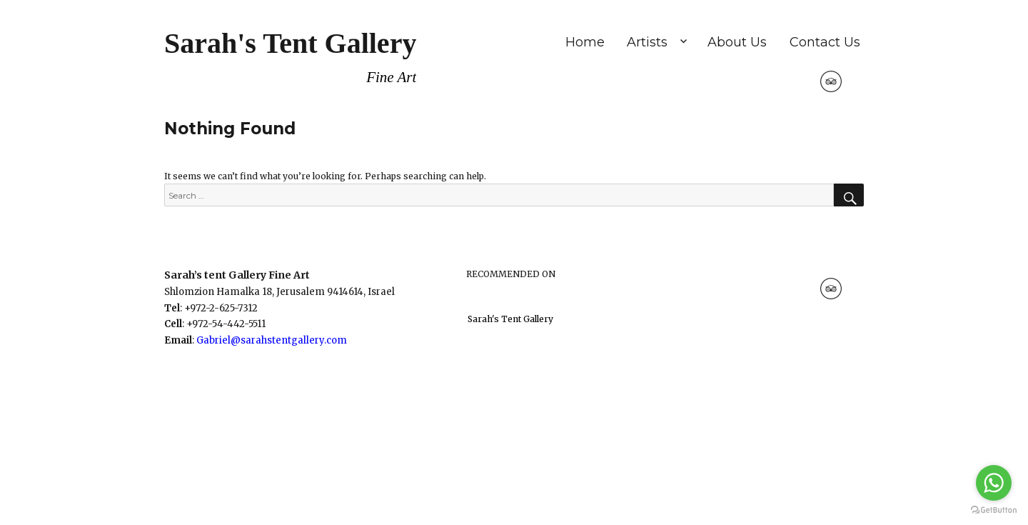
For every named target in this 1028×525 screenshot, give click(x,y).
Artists (647, 42)
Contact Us (825, 42)
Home (585, 42)
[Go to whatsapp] (994, 483)
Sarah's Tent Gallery (290, 43)
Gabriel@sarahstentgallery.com (271, 340)
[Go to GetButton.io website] (994, 510)
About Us (737, 42)
